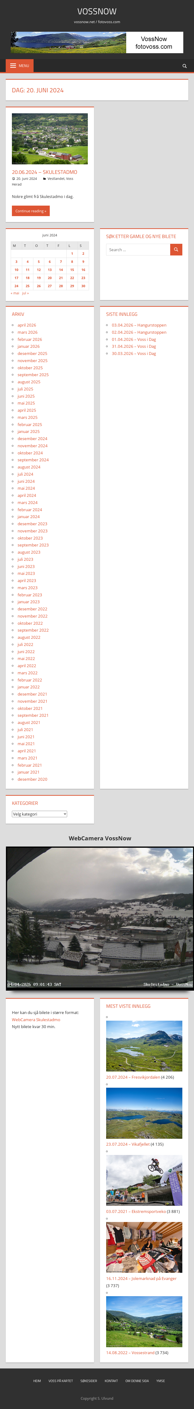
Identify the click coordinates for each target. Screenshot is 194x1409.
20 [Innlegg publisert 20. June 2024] (50, 278)
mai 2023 (26, 573)
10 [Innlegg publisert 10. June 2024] (16, 269)
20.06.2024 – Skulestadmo (44, 172)
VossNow (97, 11)
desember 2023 (32, 523)
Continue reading (29, 210)
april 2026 (27, 325)
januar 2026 (29, 346)
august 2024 (29, 467)
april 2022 (27, 665)
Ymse (160, 1380)
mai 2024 (26, 488)
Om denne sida (137, 1380)
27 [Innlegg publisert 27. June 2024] (50, 286)
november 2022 (33, 616)
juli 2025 (25, 389)
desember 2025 (32, 353)
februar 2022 (30, 680)
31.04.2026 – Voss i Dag (134, 346)
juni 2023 (26, 566)
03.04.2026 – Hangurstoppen (139, 325)
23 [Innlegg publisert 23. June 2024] (83, 278)
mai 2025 (26, 403)
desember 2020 (32, 779)
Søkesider (88, 1380)
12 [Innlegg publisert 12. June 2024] (39, 269)
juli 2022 (25, 644)
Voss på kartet (61, 1380)
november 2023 (33, 531)
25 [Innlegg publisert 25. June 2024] (28, 286)
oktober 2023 (30, 538)
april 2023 (27, 580)
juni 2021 (26, 736)
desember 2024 (32, 438)
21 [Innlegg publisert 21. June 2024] (61, 278)
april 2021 (27, 751)
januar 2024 (29, 516)
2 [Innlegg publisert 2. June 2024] (83, 253)
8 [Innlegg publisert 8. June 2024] (72, 261)
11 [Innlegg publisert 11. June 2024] (28, 269)
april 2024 (27, 495)
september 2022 (33, 630)
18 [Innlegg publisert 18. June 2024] (28, 278)
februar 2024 (30, 509)
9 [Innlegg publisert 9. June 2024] (83, 261)
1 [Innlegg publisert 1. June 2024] (72, 253)
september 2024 (33, 460)
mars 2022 (28, 673)
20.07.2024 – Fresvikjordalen (133, 1077)
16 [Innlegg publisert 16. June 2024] (83, 269)
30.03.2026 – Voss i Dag (134, 353)
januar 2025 (29, 431)
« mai (15, 293)
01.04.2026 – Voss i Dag (134, 339)
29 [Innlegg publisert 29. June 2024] (72, 286)
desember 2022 (32, 609)
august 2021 (29, 722)
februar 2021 (30, 765)
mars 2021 (28, 758)
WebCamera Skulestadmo (36, 1019)
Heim (37, 1380)
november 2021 (33, 701)
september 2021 (33, 715)
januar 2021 (29, 772)
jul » (25, 293)
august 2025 (29, 382)
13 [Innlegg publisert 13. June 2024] (50, 269)
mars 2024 (28, 502)
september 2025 (33, 374)
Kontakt (111, 1380)
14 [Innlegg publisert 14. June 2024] (61, 269)
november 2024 (33, 445)
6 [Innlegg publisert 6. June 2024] (50, 261)
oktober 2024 (30, 453)
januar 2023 (29, 601)
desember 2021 (32, 694)
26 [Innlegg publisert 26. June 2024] (39, 286)
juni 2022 (26, 651)
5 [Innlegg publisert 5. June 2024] (39, 261)
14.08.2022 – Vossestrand (130, 1352)
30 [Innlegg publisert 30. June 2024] (83, 286)
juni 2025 (26, 396)
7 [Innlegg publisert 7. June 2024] (61, 261)
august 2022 (29, 637)
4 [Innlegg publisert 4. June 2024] (28, 261)
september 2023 (33, 545)
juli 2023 (25, 559)
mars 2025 (28, 417)
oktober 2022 (30, 623)
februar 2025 (30, 424)
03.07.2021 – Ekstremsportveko (136, 1211)
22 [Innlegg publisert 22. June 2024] (72, 278)
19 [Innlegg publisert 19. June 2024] (39, 278)
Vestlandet (56, 178)
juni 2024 (26, 481)
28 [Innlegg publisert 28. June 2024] (61, 286)
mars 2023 (28, 587)
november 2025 (33, 360)
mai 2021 (26, 743)
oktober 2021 (30, 708)
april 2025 (27, 410)
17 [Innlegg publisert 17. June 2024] (16, 278)
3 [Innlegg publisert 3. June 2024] (16, 261)
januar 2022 (29, 687)
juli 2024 (25, 474)
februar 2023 (30, 595)
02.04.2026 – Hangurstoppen (139, 332)
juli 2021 (25, 729)
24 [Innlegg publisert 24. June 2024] (16, 286)
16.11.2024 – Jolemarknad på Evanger (141, 1278)
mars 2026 (28, 332)
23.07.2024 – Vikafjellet (128, 1144)
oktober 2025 (30, 367)
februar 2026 (30, 339)
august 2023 (29, 552)
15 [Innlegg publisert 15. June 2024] (72, 269)
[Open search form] (184, 65)
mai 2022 (26, 658)
